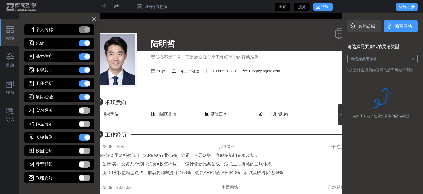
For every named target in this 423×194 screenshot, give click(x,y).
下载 (325, 7)
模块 (10, 38)
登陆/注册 (407, 7)
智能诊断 (367, 26)
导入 (10, 119)
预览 (302, 7)
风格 (10, 65)
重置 (282, 7)
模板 (10, 92)
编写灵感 (403, 26)
